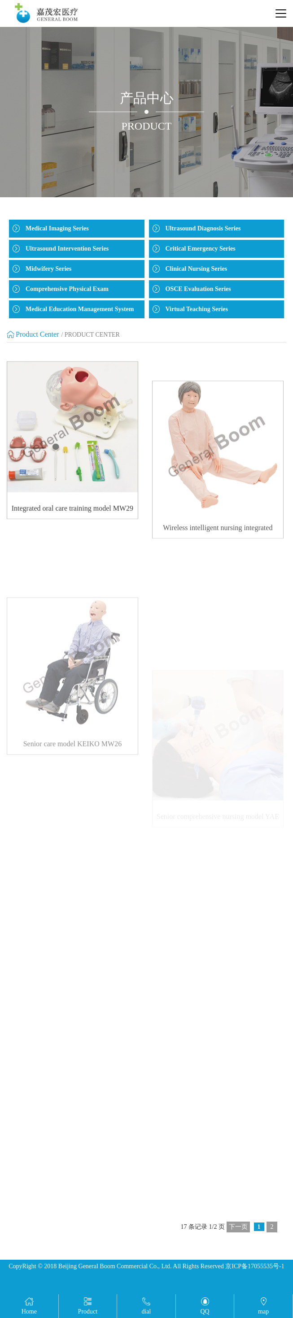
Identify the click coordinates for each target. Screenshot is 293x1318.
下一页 (238, 1226)
